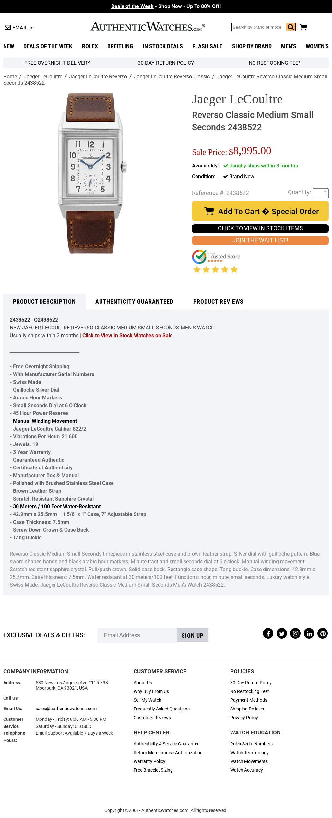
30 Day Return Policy (251, 683)
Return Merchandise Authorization (168, 752)
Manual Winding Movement (45, 421)
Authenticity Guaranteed (134, 301)
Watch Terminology (249, 752)
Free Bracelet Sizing (153, 770)
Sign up (193, 635)
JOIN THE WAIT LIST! (260, 240)
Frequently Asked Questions (162, 709)
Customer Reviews (152, 717)
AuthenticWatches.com (154, 26)
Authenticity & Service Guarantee (166, 744)
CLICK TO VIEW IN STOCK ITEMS (260, 228)
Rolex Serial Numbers (251, 744)
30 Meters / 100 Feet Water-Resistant (57, 506)
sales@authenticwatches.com (66, 708)
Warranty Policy (149, 761)
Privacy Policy (244, 717)
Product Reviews (218, 301)
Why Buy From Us (151, 691)
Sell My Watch (147, 700)
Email (20, 28)
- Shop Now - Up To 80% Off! (166, 6)
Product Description (44, 301)
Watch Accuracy (246, 770)
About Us (143, 683)
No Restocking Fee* (275, 63)
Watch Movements (249, 761)
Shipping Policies (247, 709)
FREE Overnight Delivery (57, 63)
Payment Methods (248, 700)
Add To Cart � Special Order (268, 211)
